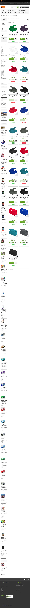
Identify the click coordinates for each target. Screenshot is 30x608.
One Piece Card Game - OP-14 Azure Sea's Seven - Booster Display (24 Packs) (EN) (4, 146)
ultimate (5, 103)
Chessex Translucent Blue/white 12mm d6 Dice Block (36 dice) (4, 388)
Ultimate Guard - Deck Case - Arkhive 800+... (13, 35)
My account (7, 582)
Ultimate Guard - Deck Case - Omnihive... (24, 55)
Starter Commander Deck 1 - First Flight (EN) (3, 232)
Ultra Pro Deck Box (3, 25)
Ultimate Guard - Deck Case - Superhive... (13, 116)
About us (3, 93)
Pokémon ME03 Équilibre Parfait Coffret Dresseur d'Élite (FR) (3, 257)
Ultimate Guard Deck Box (3, 23)
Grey (3, 72)
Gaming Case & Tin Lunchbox (3, 31)
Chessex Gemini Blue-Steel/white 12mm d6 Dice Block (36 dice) (4, 338)
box (1, 104)
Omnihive (3, 82)
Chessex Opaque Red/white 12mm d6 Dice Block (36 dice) (3, 475)
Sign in (28, 2)
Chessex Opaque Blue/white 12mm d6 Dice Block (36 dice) (4, 450)
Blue (3, 70)
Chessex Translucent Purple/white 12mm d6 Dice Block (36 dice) (4, 376)
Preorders (4, 10)
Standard (3, 66)
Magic (13, 10)
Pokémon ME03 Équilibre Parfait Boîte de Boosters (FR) (4, 245)
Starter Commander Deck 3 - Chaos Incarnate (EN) (3, 208)
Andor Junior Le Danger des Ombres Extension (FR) (3, 538)
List (28, 20)
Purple (3, 74)
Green (3, 71)
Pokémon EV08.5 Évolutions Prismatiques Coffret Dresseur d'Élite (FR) (4, 512)
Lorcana (23, 10)
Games (19, 12)
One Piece (9, 12)
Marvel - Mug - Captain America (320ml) (4, 568)
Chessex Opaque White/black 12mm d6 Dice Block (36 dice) (4, 487)
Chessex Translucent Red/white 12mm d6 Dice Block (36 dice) (4, 413)
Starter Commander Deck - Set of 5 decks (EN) (3, 171)
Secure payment (4, 94)
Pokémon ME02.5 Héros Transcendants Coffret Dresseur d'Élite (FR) (4, 525)
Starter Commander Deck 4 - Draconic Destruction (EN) (3, 196)
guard (2, 103)
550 (2, 51)
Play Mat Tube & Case (4, 29)
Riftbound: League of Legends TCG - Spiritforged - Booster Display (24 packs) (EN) (4, 325)
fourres (5, 105)
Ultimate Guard (4, 78)
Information (4, 86)
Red (3, 75)
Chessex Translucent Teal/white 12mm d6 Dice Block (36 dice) (4, 363)
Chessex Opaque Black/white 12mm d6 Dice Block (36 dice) (4, 438)
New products (4, 123)
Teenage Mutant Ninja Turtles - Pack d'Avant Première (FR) (4, 500)
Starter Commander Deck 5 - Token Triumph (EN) (3, 184)
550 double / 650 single (4, 59)
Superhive (3, 83)
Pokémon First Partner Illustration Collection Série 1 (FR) (4, 283)
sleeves (4, 104)
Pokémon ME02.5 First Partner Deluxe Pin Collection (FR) (4, 270)
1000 (3, 53)
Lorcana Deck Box (3, 35)
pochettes (2, 105)
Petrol (3, 73)
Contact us (21, 2)
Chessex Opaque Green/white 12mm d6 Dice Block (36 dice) (4, 462)
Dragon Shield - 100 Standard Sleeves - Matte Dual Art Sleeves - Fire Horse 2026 (4, 350)
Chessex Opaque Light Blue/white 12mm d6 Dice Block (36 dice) (4, 425)
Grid (27, 20)
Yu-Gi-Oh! (14, 12)
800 (2, 52)
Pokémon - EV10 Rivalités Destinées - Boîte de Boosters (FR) (4, 159)
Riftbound (4, 12)
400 (2, 50)
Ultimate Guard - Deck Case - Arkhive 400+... (13, 218)
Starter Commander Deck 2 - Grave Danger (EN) (4, 220)
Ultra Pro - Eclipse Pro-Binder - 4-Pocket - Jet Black (4, 551)
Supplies (9, 10)
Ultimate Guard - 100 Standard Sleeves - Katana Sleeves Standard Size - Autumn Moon (3, 296)
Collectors (24, 12)
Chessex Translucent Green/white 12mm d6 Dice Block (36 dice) (4, 401)
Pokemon (18, 10)
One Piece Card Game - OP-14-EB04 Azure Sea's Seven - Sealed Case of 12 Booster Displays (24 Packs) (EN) (4, 132)
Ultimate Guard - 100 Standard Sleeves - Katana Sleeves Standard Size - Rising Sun (4, 311)
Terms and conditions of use (2, 588)
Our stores (3, 95)
